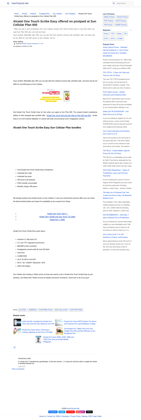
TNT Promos (108, 21)
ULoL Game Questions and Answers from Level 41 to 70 (116, 132)
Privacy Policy (75, 416)
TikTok (89, 412)
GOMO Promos (121, 25)
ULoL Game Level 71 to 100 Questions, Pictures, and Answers (115, 236)
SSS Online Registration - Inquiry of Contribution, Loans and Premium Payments (116, 173)
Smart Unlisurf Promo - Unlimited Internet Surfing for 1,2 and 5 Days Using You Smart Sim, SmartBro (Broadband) (115, 51)
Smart (106, 34)
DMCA (58, 416)
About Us (42, 416)
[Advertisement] (55, 63)
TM (125, 34)
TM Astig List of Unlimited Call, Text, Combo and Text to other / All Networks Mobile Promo (117, 195)
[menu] (8, 3)
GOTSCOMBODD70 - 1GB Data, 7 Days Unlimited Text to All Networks (116, 216)
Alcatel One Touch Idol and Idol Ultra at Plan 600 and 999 (69, 115)
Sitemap (84, 416)
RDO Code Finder (95, 416)
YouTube (70, 412)
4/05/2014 (22, 366)
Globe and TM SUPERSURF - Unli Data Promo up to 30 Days (115, 113)
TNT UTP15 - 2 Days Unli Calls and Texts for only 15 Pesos (116, 74)
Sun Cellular (61, 310)
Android (33, 310)
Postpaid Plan (45, 310)
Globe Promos (109, 17)
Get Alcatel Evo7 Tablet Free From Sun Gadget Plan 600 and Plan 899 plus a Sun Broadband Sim (79, 331)
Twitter (61, 412)
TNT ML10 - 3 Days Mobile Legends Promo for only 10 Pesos (116, 152)
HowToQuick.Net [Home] (73, 408)
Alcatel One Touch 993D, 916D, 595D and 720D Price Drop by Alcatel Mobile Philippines (58, 339)
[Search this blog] (123, 3)
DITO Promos (121, 21)
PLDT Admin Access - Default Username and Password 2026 (114, 93)
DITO (113, 39)
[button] (14, 347)
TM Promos (108, 25)
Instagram (80, 412)
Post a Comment (18, 369)
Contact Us (51, 416)
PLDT (106, 39)
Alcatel (22, 310)
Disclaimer (66, 416)
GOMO (120, 39)
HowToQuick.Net (20, 3)
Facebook (53, 412)
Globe (119, 34)
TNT (112, 34)
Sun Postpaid (76, 310)
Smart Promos (122, 17)
